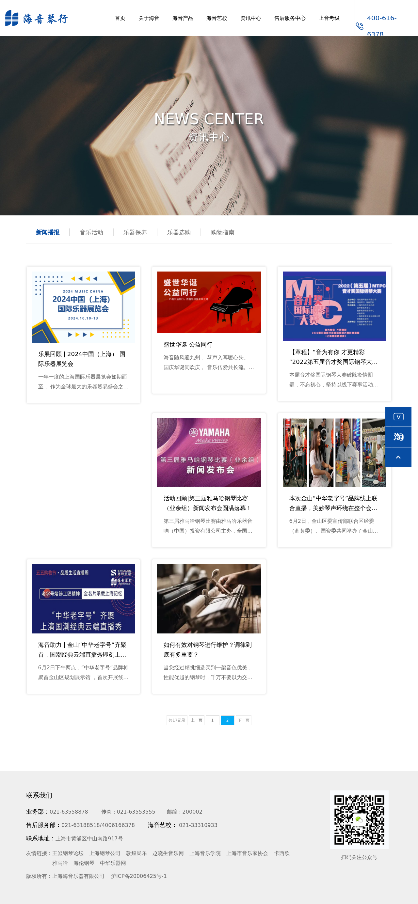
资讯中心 (250, 18)
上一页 (196, 720)
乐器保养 (135, 232)
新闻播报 (47, 232)
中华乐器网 (113, 863)
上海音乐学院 (205, 853)
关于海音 (148, 18)
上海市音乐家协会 (247, 853)
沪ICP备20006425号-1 (139, 876)
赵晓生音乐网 (168, 853)
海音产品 (182, 18)
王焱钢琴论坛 (68, 853)
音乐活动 (91, 232)
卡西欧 (282, 853)
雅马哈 (60, 863)
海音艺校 (216, 18)
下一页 (243, 720)
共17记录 (177, 720)
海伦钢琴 (83, 863)
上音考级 (329, 18)
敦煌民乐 (136, 853)
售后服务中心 (290, 18)
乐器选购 (179, 232)
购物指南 (222, 232)
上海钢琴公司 (105, 853)
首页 (120, 18)
